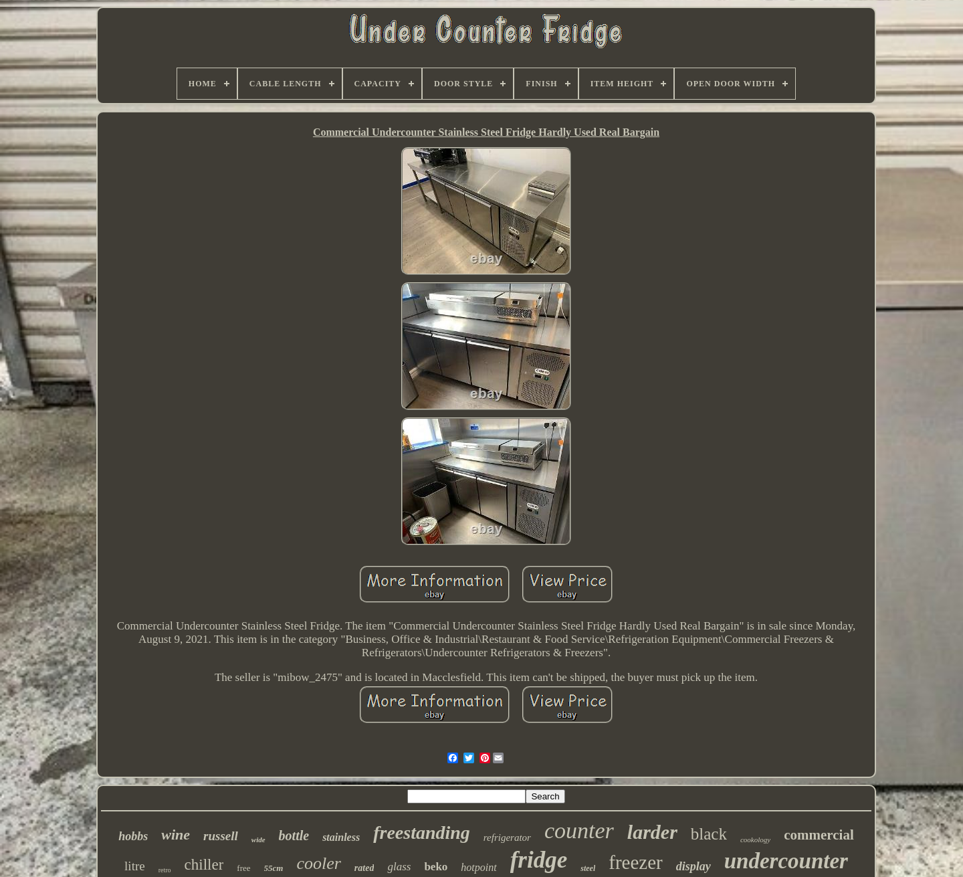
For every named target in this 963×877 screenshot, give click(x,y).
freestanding (421, 832)
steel (587, 868)
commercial (819, 835)
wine (175, 834)
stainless (341, 837)
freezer (635, 862)
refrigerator (507, 837)
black (709, 834)
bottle (294, 835)
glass (399, 866)
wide (258, 840)
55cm (274, 868)
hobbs (133, 836)
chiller (204, 864)
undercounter (786, 861)
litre (134, 866)
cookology (755, 840)
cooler (318, 863)
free (243, 868)
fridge (539, 860)
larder (652, 832)
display (693, 866)
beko (435, 866)
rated (364, 868)
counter (579, 830)
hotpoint (478, 867)
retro (164, 870)
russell (220, 836)
